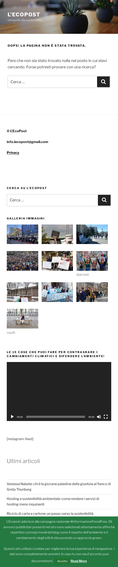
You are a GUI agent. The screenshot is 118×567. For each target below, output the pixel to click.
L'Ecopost (24, 14)
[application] (59, 391)
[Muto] (99, 417)
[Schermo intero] (106, 417)
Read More (79, 561)
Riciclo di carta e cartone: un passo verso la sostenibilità (50, 514)
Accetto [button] (62, 561)
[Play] (12, 417)
